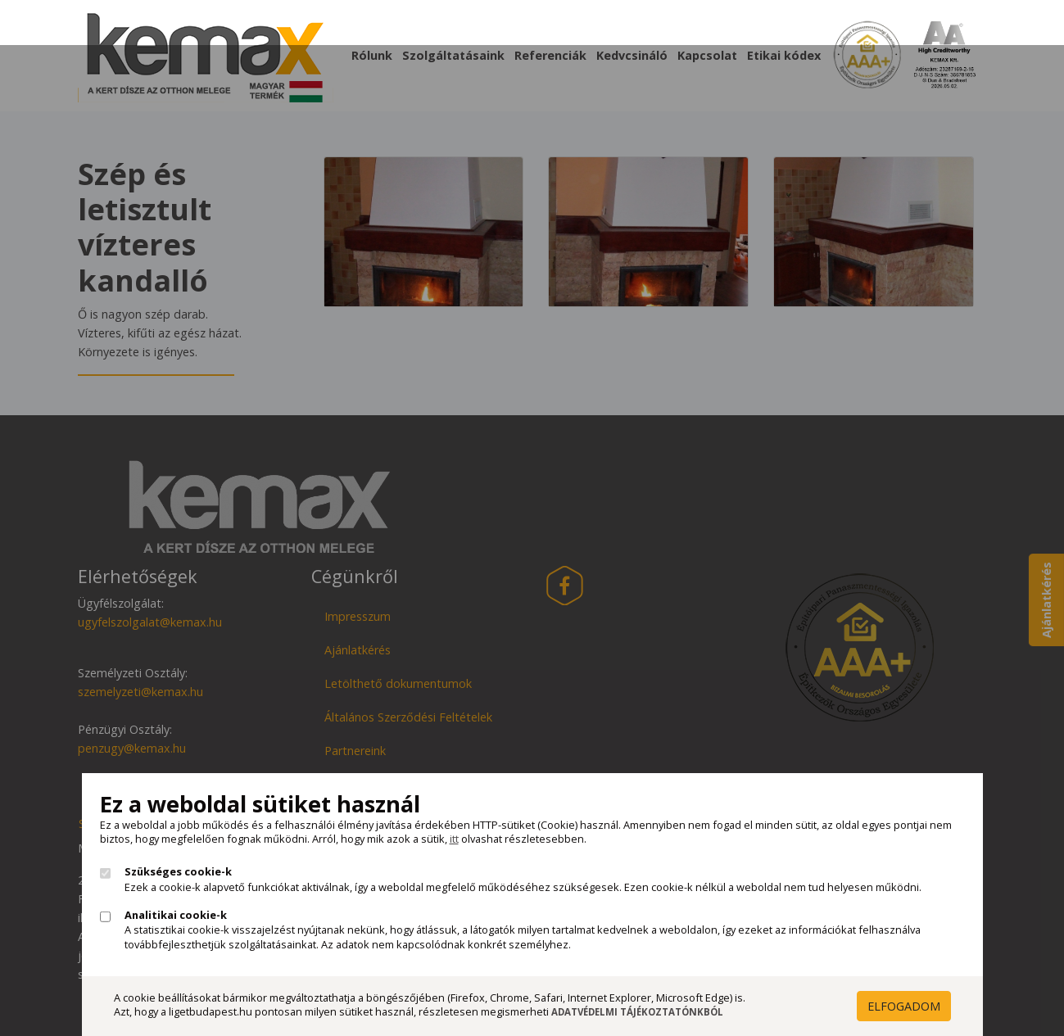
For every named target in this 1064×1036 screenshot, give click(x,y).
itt (454, 838)
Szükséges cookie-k (178, 872)
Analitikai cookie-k (176, 915)
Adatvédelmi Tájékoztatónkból (637, 1012)
